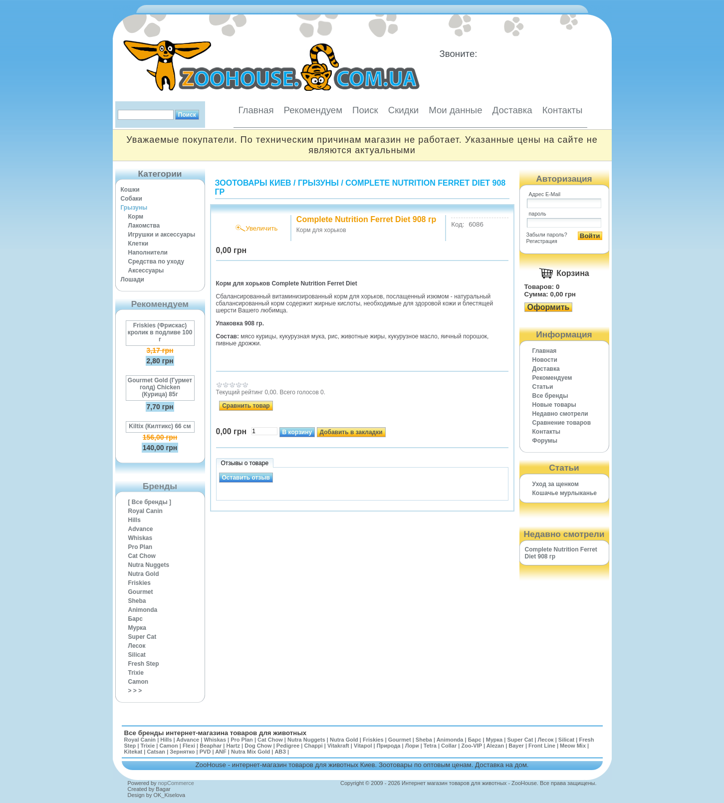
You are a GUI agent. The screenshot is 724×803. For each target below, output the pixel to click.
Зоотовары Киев (253, 183)
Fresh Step (143, 663)
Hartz (234, 746)
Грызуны (134, 207)
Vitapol (363, 746)
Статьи (542, 386)
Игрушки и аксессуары (162, 234)
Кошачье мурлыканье (564, 493)
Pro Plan (140, 546)
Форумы (544, 440)
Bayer (516, 746)
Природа (389, 746)
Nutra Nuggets (149, 564)
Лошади (132, 279)
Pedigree (287, 746)
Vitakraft (338, 746)
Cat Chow (142, 555)
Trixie (136, 672)
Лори (412, 746)
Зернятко (182, 752)
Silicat (137, 654)
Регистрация (541, 241)
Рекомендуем (313, 110)
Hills (134, 520)
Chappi (313, 746)
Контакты (562, 110)
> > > (135, 690)
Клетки (138, 243)
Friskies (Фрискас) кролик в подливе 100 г (160, 332)
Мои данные (455, 110)
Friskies (139, 582)
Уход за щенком (555, 484)
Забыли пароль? (546, 235)
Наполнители (148, 252)
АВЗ (280, 752)
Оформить (548, 307)
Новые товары (554, 404)
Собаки (131, 198)
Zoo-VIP (471, 746)
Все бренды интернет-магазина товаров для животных (215, 733)
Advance (140, 529)
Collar (449, 746)
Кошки (130, 189)
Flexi (189, 746)
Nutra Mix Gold (250, 752)
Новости (544, 359)
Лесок (137, 645)
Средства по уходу (156, 261)
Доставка (512, 110)
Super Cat (142, 636)
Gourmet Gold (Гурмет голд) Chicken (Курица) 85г (160, 387)
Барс (135, 618)
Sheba (137, 600)
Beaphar (211, 746)
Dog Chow (257, 746)
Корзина (572, 273)
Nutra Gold (143, 573)
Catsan (156, 752)
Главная (256, 110)
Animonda (143, 609)
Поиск (365, 110)
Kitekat (133, 752)
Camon (138, 681)
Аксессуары (146, 270)
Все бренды (550, 395)
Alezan (495, 746)
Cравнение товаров (561, 422)
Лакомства (144, 225)
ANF (221, 752)
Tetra (430, 746)
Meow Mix (573, 746)
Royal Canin (145, 511)
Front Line (541, 746)
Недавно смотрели (560, 413)
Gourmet (140, 591)
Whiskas (140, 538)
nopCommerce (176, 783)
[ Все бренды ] (150, 502)
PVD (205, 752)
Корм (136, 216)
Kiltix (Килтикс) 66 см (160, 426)
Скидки (403, 110)
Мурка (137, 627)
